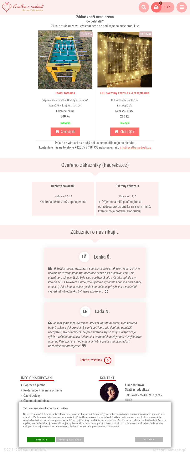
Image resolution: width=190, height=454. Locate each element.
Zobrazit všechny (95, 360)
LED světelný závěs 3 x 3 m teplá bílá (124, 93)
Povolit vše (41, 439)
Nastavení (149, 439)
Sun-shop (159, 450)
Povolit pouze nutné (69, 439)
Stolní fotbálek (65, 93)
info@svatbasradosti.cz (135, 147)
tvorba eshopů (177, 450)
